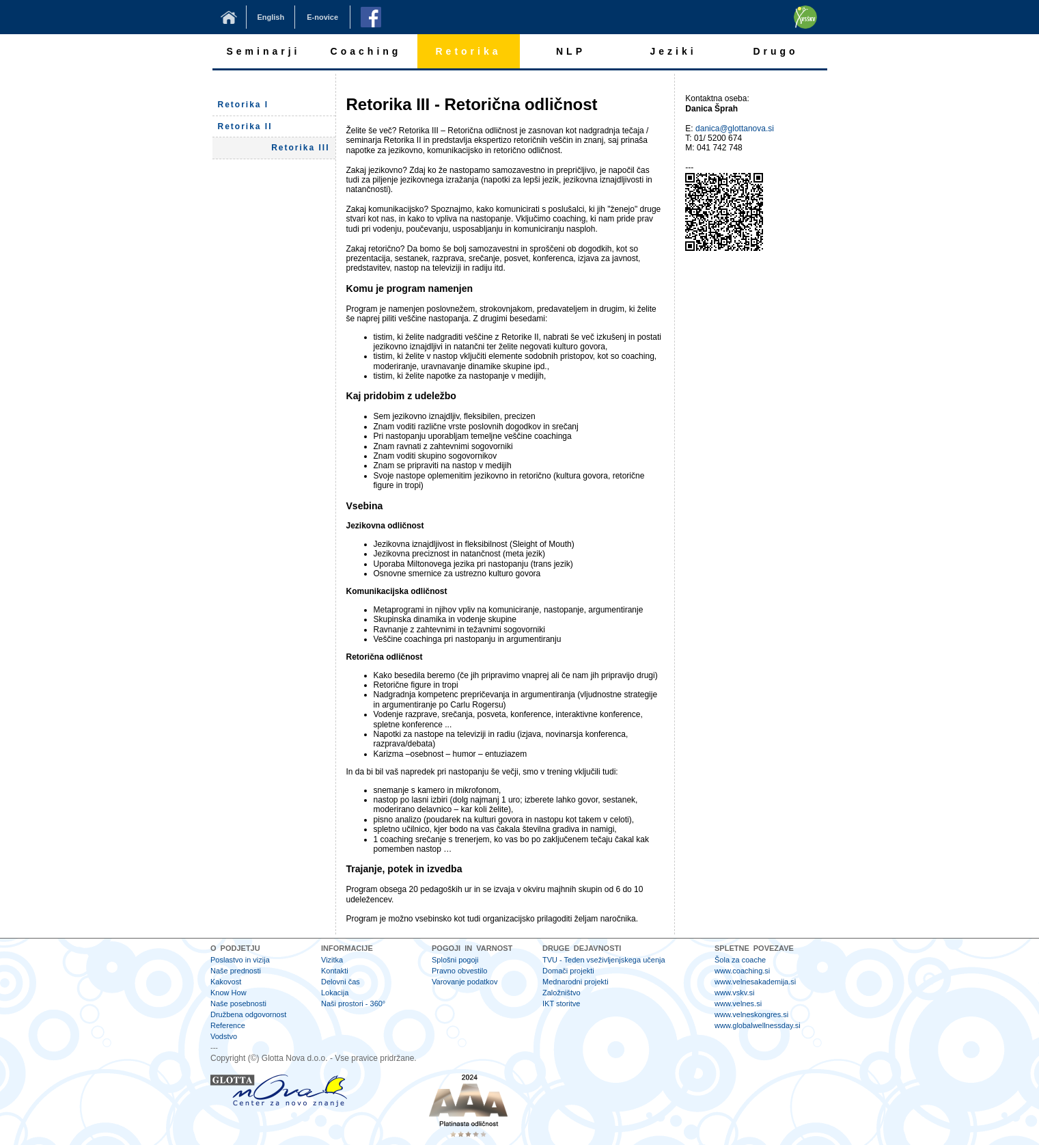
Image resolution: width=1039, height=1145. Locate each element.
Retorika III (300, 147)
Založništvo (561, 992)
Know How (228, 992)
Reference (227, 1025)
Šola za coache (740, 960)
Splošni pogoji (455, 960)
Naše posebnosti (238, 1003)
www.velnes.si (738, 1003)
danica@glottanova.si (734, 128)
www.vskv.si (734, 992)
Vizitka (332, 960)
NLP (570, 51)
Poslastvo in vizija (240, 960)
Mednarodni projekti (575, 982)
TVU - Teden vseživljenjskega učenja (603, 960)
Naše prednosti (235, 971)
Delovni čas (340, 982)
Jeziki (673, 51)
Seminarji (263, 51)
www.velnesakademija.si (755, 982)
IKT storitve (561, 1003)
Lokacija (334, 992)
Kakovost (225, 982)
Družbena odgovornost (248, 1014)
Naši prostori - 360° (353, 1003)
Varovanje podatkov (464, 982)
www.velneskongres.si (751, 1014)
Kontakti (334, 971)
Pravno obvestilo (459, 971)
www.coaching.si (742, 971)
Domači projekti (568, 971)
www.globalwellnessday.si (758, 1025)
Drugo (775, 51)
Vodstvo (223, 1036)
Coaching (366, 51)
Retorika (468, 51)
